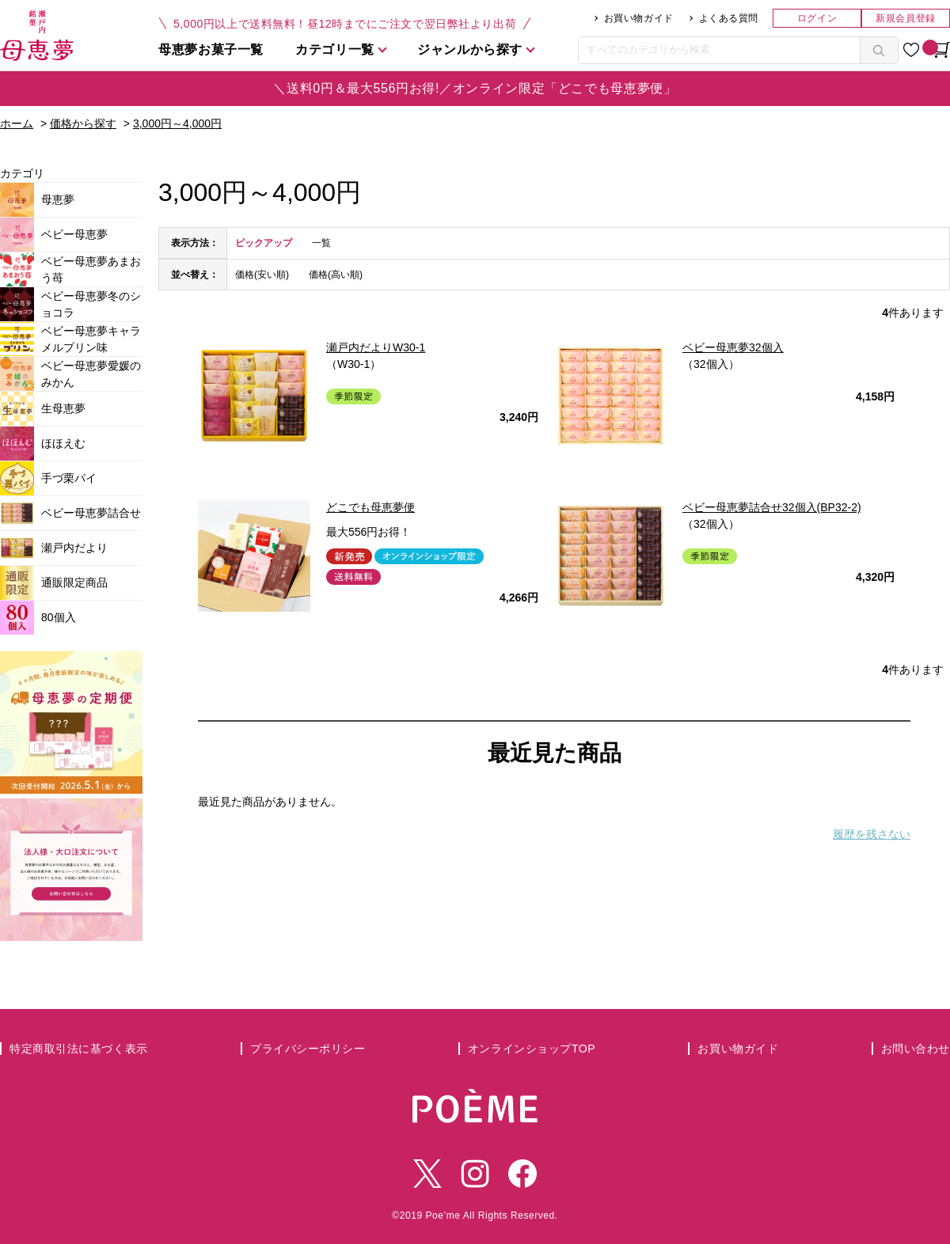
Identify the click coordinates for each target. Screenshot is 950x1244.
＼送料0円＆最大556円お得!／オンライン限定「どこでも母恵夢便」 (474, 88)
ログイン (817, 18)
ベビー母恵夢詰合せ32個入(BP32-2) (771, 507)
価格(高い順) (336, 274)
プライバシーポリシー (308, 1048)
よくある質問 (728, 18)
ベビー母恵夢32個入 (733, 347)
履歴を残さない (871, 834)
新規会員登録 (905, 18)
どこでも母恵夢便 (370, 507)
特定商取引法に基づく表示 (79, 1048)
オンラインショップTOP (531, 1048)
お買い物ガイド (639, 18)
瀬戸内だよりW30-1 (375, 347)
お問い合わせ (915, 1048)
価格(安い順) (262, 274)
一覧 (321, 242)
